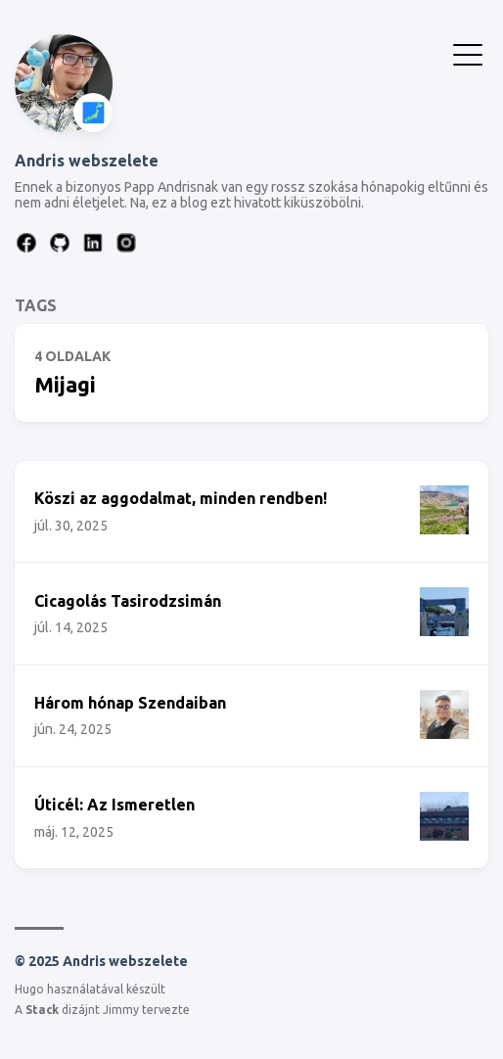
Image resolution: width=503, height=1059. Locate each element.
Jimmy (121, 1009)
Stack (42, 1009)
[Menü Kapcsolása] (467, 52)
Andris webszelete (87, 160)
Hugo (29, 989)
